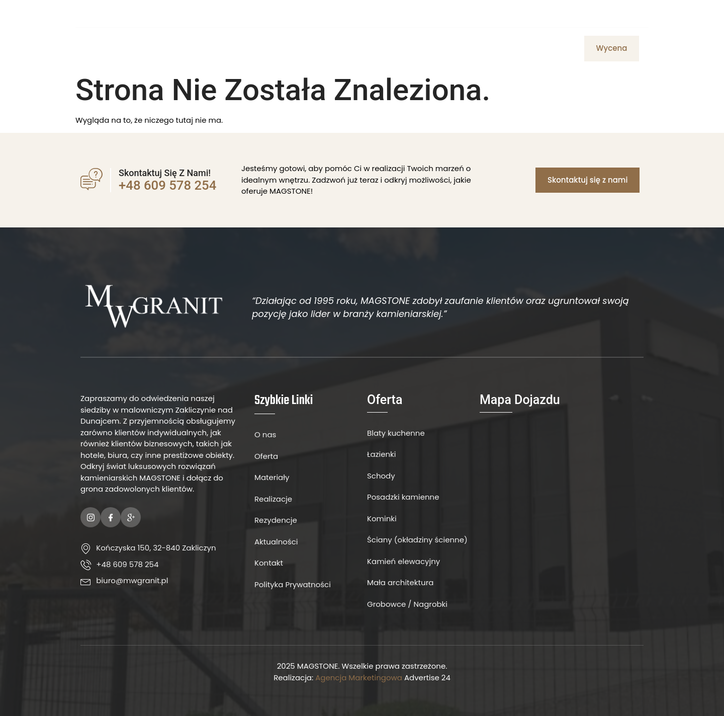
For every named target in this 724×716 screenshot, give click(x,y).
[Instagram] (630, 13)
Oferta (317, 48)
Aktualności (467, 48)
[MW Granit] (562, 503)
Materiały (363, 48)
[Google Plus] (131, 517)
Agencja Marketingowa (358, 677)
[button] (612, 48)
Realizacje (526, 48)
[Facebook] (613, 13)
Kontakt (412, 48)
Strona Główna (222, 48)
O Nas (279, 48)
